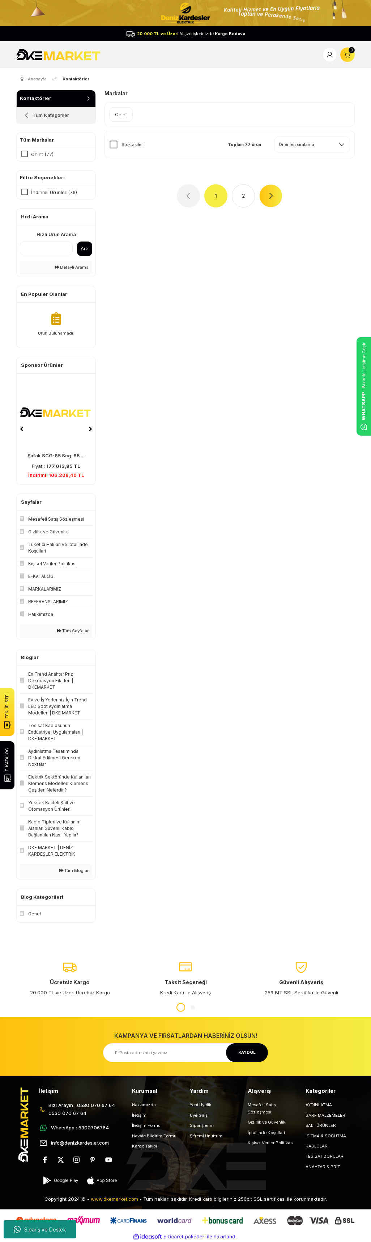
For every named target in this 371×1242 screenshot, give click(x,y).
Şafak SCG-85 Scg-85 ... (56, 455)
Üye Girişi (199, 1115)
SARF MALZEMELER (325, 1115)
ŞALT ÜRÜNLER (321, 1125)
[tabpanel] (70, 978)
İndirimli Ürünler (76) (54, 192)
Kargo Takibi (144, 1146)
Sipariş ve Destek (40, 1229)
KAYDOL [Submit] (247, 1052)
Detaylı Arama (72, 267)
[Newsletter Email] (185, 1052)
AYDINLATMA (319, 1104)
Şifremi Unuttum (206, 1135)
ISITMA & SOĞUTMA (326, 1135)
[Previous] (22, 429)
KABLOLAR (317, 1146)
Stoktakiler (132, 144)
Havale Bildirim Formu (154, 1135)
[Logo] (59, 54)
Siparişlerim (202, 1125)
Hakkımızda (144, 1104)
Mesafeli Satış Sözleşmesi (262, 1108)
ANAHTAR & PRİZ (323, 1166)
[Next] (90, 429)
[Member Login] (330, 54)
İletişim (139, 1115)
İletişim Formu (146, 1125)
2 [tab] (193, 1007)
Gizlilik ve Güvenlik (266, 1122)
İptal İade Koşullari (266, 1132)
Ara (85, 248)
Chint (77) (42, 154)
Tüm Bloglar (74, 870)
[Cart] (347, 54)
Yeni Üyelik (200, 1104)
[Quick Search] (46, 248)
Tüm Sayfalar (73, 630)
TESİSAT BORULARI (325, 1156)
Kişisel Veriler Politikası (271, 1142)
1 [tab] (180, 1007)
